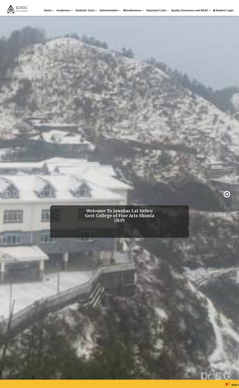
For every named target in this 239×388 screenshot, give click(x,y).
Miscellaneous (132, 10)
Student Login (223, 10)
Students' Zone (84, 10)
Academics (63, 10)
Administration (108, 10)
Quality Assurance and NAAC (189, 10)
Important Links (156, 10)
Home (47, 10)
